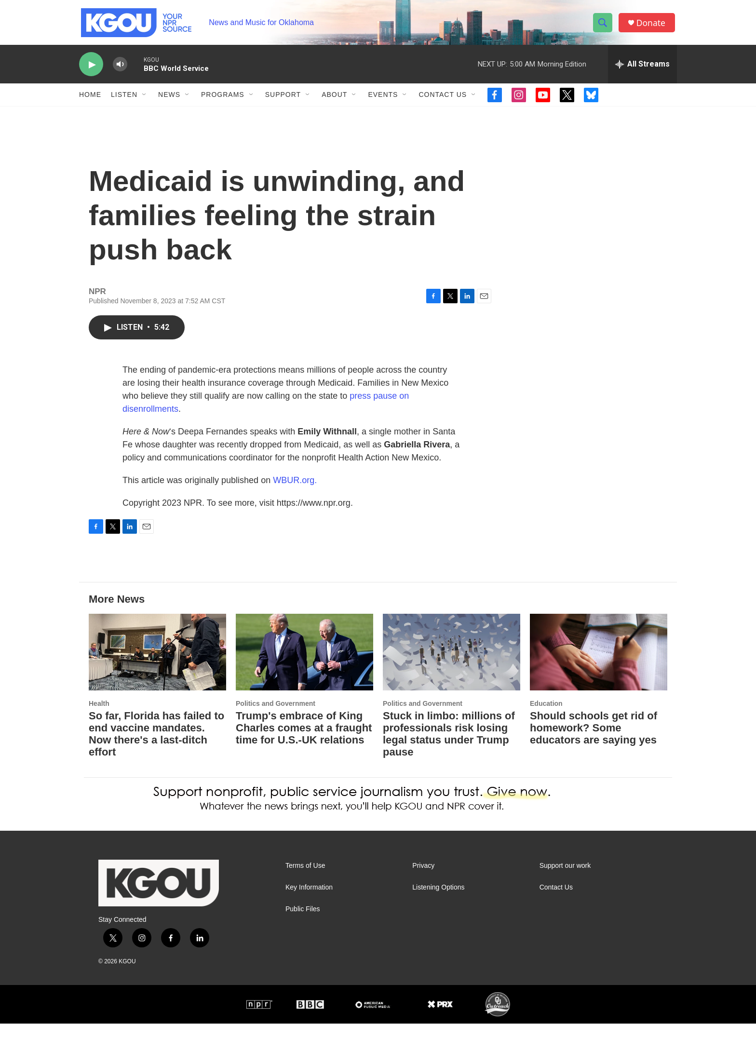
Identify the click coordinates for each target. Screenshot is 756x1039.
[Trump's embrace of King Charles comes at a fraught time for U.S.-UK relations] (304, 667)
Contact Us (442, 100)
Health (99, 719)
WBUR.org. (295, 495)
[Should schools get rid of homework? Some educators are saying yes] (598, 667)
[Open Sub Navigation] (144, 100)
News (169, 100)
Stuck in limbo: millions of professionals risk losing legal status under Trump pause (449, 749)
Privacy (423, 881)
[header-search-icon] (603, 25)
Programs (222, 100)
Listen (124, 100)
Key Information (309, 902)
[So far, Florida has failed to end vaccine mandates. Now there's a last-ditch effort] (157, 667)
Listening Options (438, 902)
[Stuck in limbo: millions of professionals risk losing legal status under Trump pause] (451, 667)
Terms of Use (305, 881)
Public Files (302, 924)
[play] (91, 70)
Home (90, 100)
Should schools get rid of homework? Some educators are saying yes (593, 743)
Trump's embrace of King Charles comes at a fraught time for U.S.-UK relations (304, 743)
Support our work (565, 881)
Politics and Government (275, 719)
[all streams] (642, 70)
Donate (652, 25)
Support (283, 100)
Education (546, 719)
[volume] (120, 70)
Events (383, 100)
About (334, 100)
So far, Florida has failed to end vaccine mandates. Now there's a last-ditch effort (156, 749)
